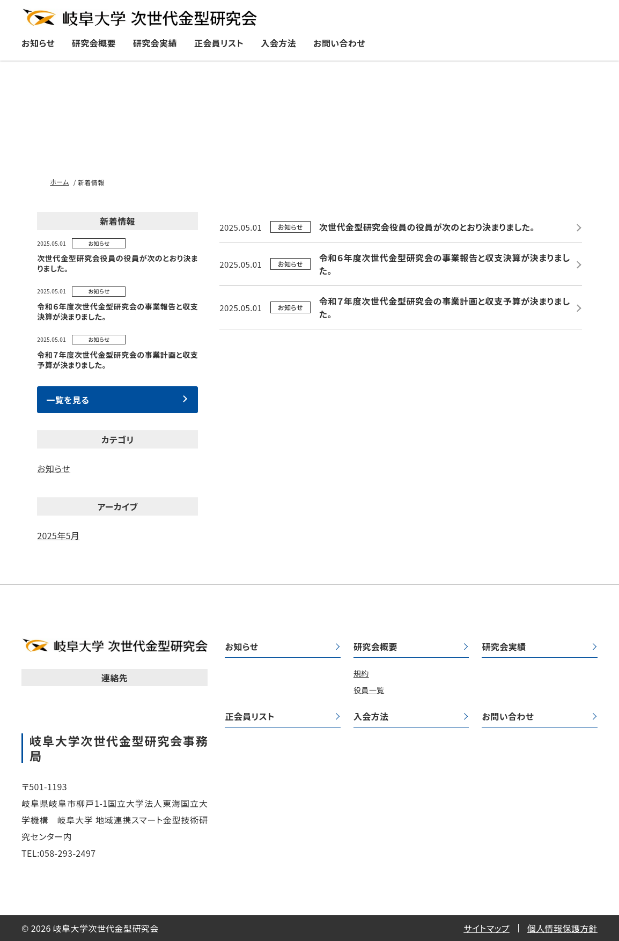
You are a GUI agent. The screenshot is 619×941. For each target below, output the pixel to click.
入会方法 (278, 42)
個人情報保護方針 (562, 928)
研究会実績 (155, 42)
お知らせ (38, 42)
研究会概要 (94, 42)
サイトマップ (486, 928)
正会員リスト (219, 42)
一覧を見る (67, 399)
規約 (361, 673)
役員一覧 (369, 690)
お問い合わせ (339, 42)
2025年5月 (58, 535)
